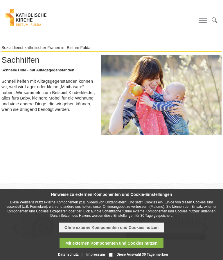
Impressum (95, 254)
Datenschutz (68, 254)
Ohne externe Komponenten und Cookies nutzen (111, 227)
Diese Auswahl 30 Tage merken (142, 254)
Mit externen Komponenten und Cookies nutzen (111, 243)
